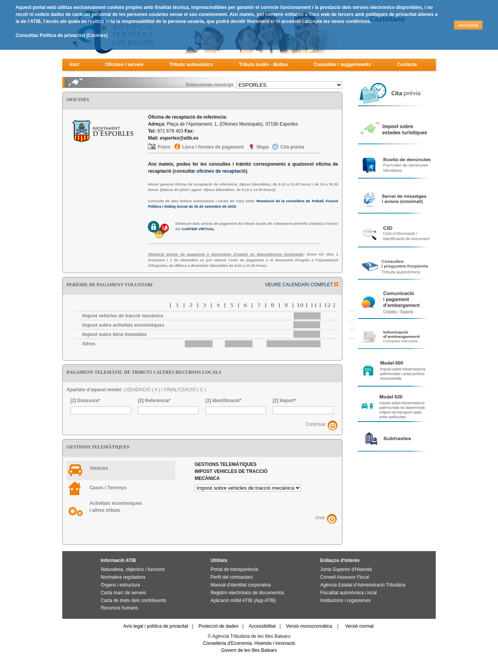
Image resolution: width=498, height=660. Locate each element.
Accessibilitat (262, 626)
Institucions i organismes (345, 600)
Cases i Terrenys (107, 487)
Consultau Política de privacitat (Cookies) (62, 35)
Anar (320, 517)
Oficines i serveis (124, 64)
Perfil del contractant (231, 577)
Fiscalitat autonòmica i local (348, 592)
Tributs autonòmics (191, 64)
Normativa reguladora (123, 577)
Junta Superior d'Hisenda (346, 569)
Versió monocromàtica (309, 626)
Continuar (315, 424)
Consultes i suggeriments (342, 64)
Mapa (263, 147)
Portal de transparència (234, 569)
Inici (74, 64)
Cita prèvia (292, 147)
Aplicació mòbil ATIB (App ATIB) (243, 600)
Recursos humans (119, 608)
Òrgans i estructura (120, 585)
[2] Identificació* (223, 400)
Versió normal (359, 626)
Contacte (407, 64)
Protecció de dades (218, 626)
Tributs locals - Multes (263, 64)
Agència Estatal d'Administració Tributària (362, 585)
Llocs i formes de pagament (213, 147)
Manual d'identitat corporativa (240, 585)
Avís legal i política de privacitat (155, 626)
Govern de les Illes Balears (249, 650)
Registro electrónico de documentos (247, 592)
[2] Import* (284, 400)
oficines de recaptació (220, 171)
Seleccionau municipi (209, 85)
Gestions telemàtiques (231, 471)
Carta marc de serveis (123, 592)
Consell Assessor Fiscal (344, 577)
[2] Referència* (154, 400)
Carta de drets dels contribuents (133, 600)
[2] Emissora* (85, 400)
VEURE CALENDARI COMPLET (301, 284)
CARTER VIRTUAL (198, 229)
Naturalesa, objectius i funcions (133, 569)
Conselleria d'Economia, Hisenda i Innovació (249, 643)
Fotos (164, 147)
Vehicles (98, 468)
